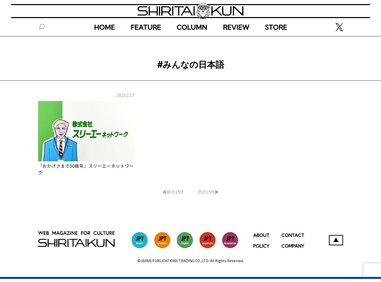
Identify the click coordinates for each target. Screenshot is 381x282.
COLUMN (192, 40)
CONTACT (292, 238)
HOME (104, 40)
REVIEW (236, 40)
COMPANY (292, 249)
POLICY (261, 249)
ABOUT (261, 238)
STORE (276, 40)
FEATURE (146, 40)
